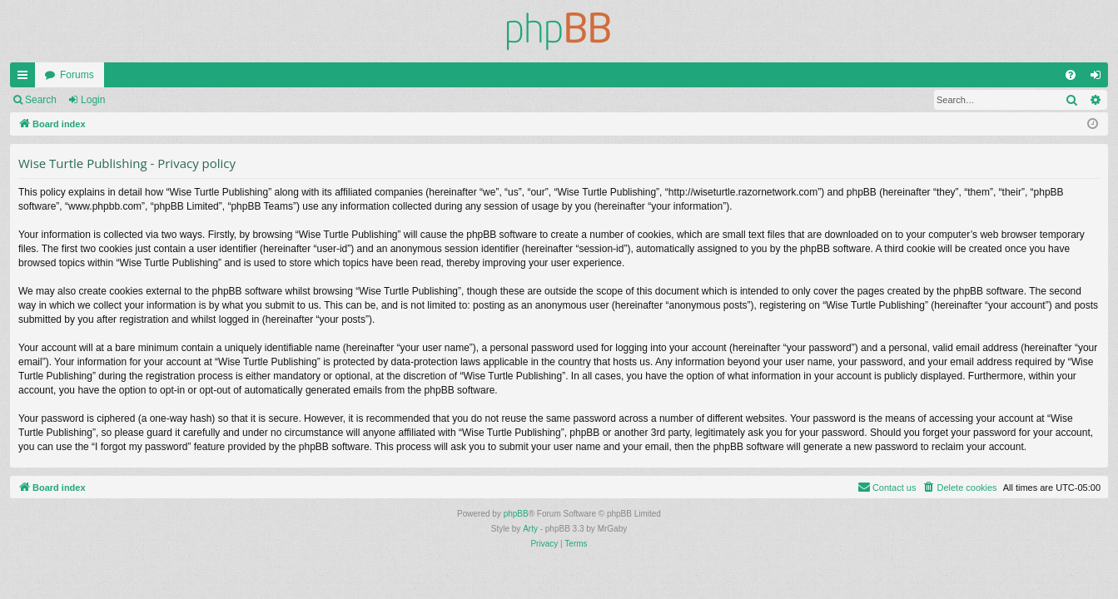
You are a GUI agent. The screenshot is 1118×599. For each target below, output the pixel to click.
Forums (77, 75)
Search (41, 100)
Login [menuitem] (1099, 78)
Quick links (26, 78)
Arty (530, 528)
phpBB (516, 513)
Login (93, 100)
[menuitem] (1070, 74)
